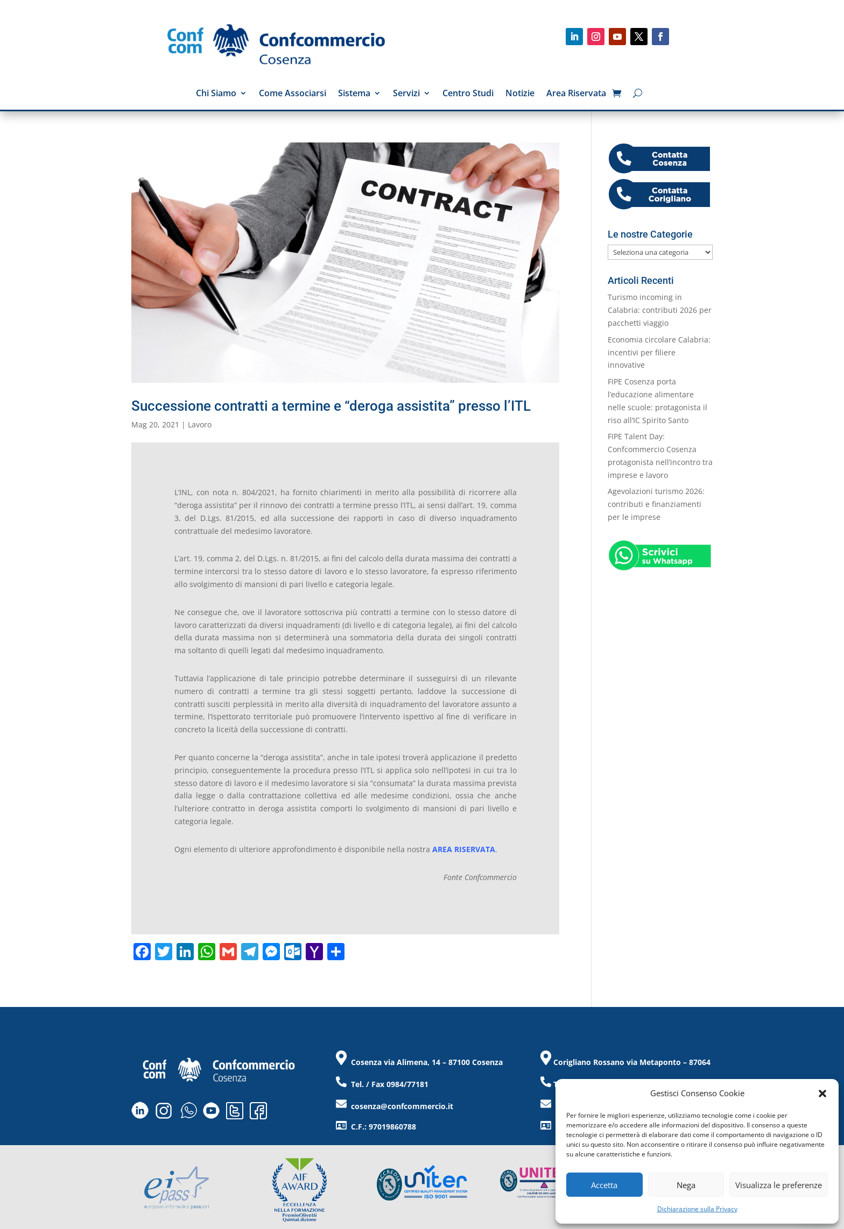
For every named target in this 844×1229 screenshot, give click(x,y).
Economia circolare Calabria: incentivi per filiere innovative (659, 352)
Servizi (406, 94)
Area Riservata (576, 94)
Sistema (354, 94)
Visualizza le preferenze (778, 1185)
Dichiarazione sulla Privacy (697, 1208)
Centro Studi (468, 94)
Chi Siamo (216, 94)
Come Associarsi (292, 94)
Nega (686, 1185)
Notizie (519, 94)
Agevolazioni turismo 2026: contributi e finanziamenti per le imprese (656, 504)
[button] (822, 1093)
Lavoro (200, 424)
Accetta (604, 1185)
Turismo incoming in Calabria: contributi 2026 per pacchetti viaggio (660, 310)
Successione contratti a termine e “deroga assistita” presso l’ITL (331, 406)
